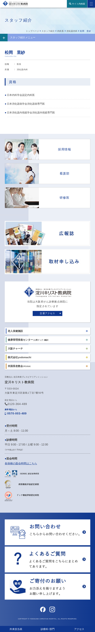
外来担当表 (16, 629)
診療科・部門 (48, 629)
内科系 (60, 31)
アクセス (79, 629)
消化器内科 (72, 31)
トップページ (32, 31)
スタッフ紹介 (48, 31)
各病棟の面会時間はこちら (21, 463)
